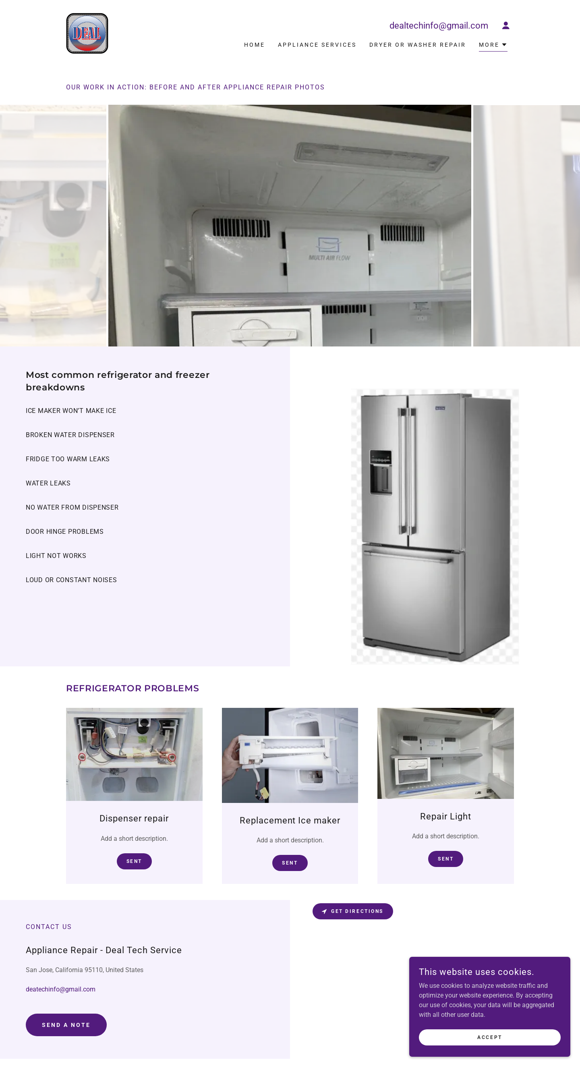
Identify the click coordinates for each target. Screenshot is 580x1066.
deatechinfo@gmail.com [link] (60, 989)
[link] (87, 33)
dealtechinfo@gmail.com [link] (438, 26)
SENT (290, 863)
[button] (506, 25)
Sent (134, 861)
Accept (489, 1037)
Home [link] (254, 44)
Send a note (66, 1025)
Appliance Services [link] (317, 44)
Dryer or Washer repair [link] (417, 44)
